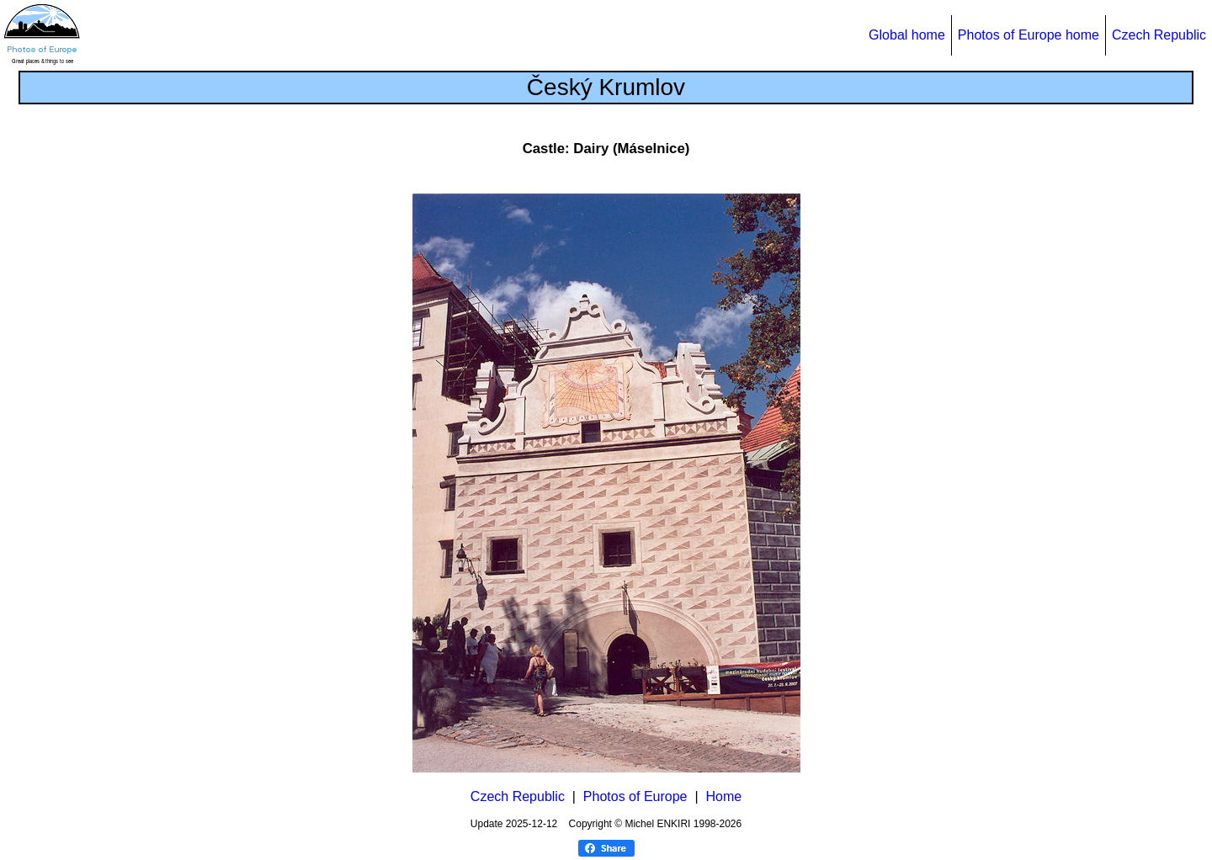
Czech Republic (1159, 35)
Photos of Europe (635, 796)
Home (723, 796)
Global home (907, 35)
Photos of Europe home (1028, 35)
